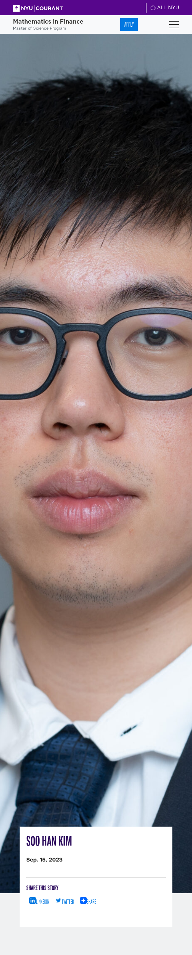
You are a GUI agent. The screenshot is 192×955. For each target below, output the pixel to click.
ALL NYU (164, 7)
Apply (129, 24)
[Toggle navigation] (174, 25)
